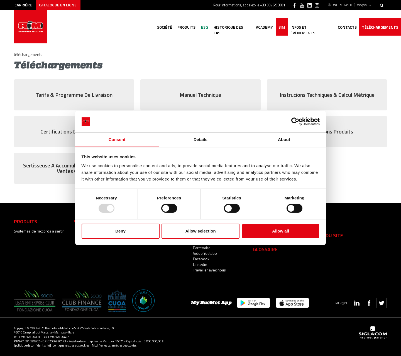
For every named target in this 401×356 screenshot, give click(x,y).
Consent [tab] (117, 139)
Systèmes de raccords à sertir (39, 231)
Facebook (201, 259)
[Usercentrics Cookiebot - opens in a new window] (295, 121)
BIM (281, 27)
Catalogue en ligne (58, 5)
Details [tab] (200, 139)
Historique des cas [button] (231, 27)
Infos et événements (311, 27)
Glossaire (265, 249)
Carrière (23, 5)
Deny (120, 231)
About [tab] (284, 139)
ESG (203, 27)
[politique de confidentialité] (32, 345)
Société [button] (163, 27)
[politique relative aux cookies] (71, 345)
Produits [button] (186, 27)
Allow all (280, 231)
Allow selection (200, 231)
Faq (317, 221)
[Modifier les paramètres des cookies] (114, 345)
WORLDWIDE (349, 5)
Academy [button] (263, 27)
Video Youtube (205, 253)
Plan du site (327, 235)
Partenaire (202, 248)
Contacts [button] (347, 27)
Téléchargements (380, 27)
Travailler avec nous (209, 270)
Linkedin (200, 264)
